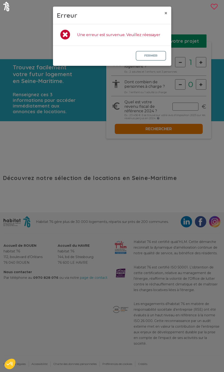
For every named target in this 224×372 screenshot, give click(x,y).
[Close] (165, 13)
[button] (10, 364)
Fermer (150, 55)
